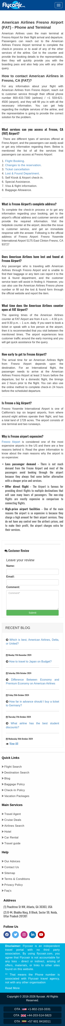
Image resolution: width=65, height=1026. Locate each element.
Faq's (7, 890)
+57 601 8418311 (32, 1021)
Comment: (13, 587)
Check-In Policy (14, 790)
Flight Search (13, 766)
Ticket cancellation (17, 169)
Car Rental (11, 837)
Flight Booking (14, 161)
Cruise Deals (12, 819)
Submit (32, 612)
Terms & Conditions (17, 878)
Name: (10, 565)
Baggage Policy (14, 784)
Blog (7, 778)
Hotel (7, 831)
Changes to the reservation (23, 165)
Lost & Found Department (22, 173)
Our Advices (12, 861)
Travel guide (12, 843)
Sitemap (9, 873)
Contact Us (11, 867)
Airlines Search (14, 825)
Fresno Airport (11, 441)
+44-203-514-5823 (32, 1015)
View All (14, 744)
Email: (10, 576)
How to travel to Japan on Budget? (30, 661)
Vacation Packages (16, 796)
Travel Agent (12, 814)
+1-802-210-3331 (32, 1009)
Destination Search (16, 772)
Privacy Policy (13, 884)
